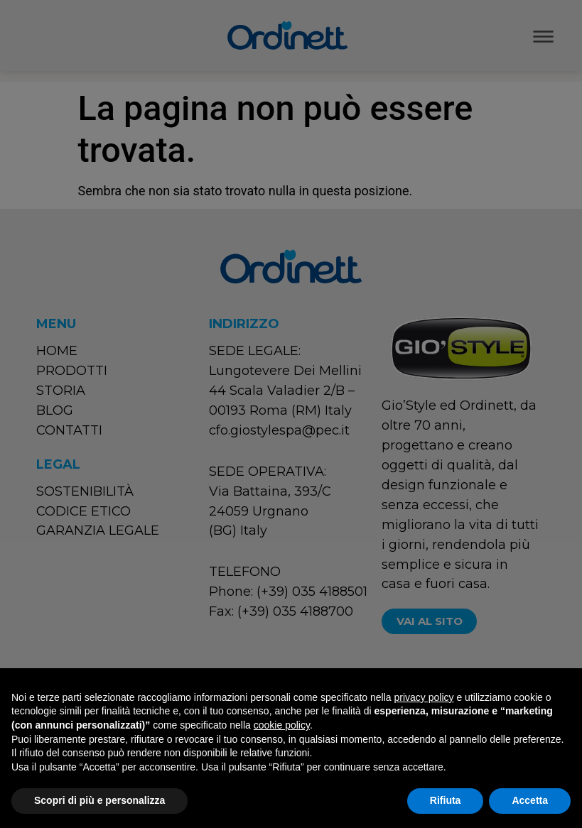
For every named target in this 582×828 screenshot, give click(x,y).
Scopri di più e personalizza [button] (99, 800)
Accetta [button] (530, 800)
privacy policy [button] (424, 697)
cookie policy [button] (282, 725)
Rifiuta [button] (445, 800)
